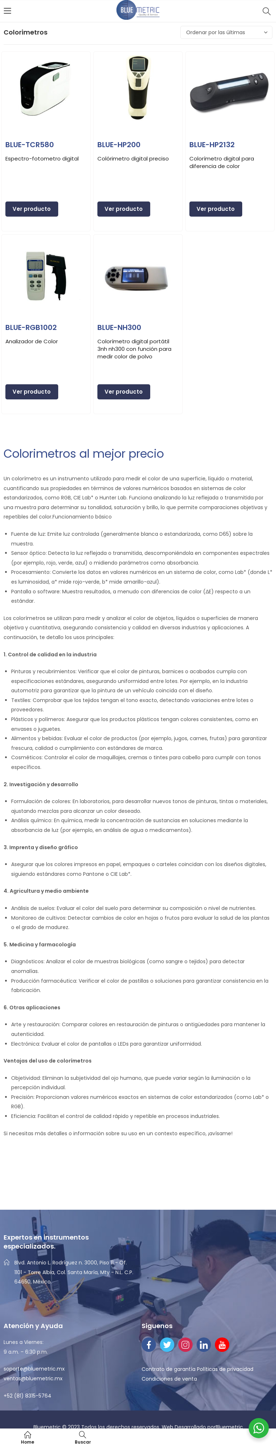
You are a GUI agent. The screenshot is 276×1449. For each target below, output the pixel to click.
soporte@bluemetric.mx (34, 1368)
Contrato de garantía (169, 1369)
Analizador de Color (31, 341)
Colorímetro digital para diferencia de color (221, 162)
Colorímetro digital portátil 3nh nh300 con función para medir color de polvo (134, 349)
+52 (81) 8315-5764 (27, 1395)
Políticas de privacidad (225, 1369)
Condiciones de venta (169, 1378)
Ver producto (32, 209)
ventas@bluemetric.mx (33, 1378)
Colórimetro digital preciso (133, 158)
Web (168, 1427)
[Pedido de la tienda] (226, 32)
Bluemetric (229, 1427)
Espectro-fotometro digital (42, 158)
